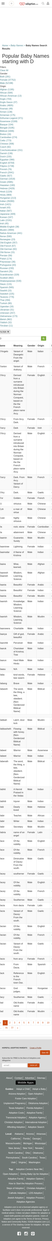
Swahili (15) (6, 290)
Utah (13, 1162)
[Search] (43, 3)
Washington (34, 1162)
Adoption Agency (37, 1117)
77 (12, 1028)
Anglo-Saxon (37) (8, 102)
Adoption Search (36, 1127)
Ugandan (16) (7, 306)
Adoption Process (35, 1198)
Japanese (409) (7, 214)
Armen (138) (6, 112)
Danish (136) (6, 153)
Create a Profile (35, 1048)
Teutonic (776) (7, 297)
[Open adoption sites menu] (11, 3)
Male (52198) (6, 83)
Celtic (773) (5, 140)
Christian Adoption (13, 1122)
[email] (14, 1065)
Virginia (22, 1162)
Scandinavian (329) (9, 274)
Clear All (4, 70)
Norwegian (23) (7, 239)
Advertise (29, 1078)
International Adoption (36, 1122)
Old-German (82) (8, 249)
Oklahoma (38, 1153)
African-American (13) (11, 96)
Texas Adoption (16, 1108)
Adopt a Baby (39, 1089)
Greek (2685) (6, 182)
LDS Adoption (35, 1193)
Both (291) (5, 76)
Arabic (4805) (6, 105)
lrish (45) (4, 223)
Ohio (27, 1153)
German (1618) (7, 179)
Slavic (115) (6, 284)
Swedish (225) (7, 294)
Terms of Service (34, 1219)
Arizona (30, 1134)
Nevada (39, 1148)
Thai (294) (5, 300)
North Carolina (15, 1153)
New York (27, 1148)
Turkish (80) (6, 303)
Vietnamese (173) (8, 316)
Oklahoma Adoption (38, 1103)
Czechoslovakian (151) (11, 150)
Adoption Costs (16, 1113)
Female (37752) (8, 80)
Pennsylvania (12, 1157)
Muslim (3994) (7, 230)
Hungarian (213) (8, 198)
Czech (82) (5, 147)
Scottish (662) (7, 278)
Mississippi (40, 1143)
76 (6, 1028)
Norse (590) (6, 236)
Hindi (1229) (6, 191)
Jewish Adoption (15, 1198)
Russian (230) (7, 268)
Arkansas (41, 1134)
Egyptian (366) (7, 159)
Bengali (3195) (7, 128)
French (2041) (7, 172)
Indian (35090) (7, 201)
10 (48, 1022)
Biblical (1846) (7, 131)
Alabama (19, 1134)
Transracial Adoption (16, 1117)
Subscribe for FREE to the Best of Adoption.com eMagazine (21, 1059)
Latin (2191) (6, 220)
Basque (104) (6, 124)
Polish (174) (6, 259)
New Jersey (14, 1148)
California (15, 1138)
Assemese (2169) (8, 121)
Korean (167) (6, 217)
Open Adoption (35, 1094)
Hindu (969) (6, 195)
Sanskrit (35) (6, 271)
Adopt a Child (23, 1089)
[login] (48, 3)
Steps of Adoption (15, 1188)
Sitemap (41, 1078)
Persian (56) (6, 255)
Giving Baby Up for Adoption (34, 1174)
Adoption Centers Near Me (29, 1169)
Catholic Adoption (17, 1193)
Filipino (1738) (7, 166)
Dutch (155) (6, 156)
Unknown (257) (7, 313)
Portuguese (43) (8, 265)
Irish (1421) (5, 204)
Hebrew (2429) (7, 188)
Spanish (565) (7, 287)
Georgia (36, 1138)
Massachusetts (13, 1143)
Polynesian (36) (7, 262)
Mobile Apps (26, 1082)
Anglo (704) (6, 99)
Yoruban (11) (6, 325)
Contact (18, 1078)
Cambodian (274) (8, 137)
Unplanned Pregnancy (15, 1103)
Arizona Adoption (16, 1094)
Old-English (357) (8, 242)
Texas (42, 1157)
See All (45, 1052)
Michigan (27, 1143)
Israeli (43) (5, 207)
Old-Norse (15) (7, 252)
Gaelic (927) (6, 176)
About (9, 1078)
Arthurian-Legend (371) (11, 118)
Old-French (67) (8, 246)
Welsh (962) (6, 319)
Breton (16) (5, 134)
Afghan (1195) (7, 89)
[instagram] (26, 1233)
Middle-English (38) (9, 227)
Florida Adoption (34, 1108)
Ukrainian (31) (7, 310)
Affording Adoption (16, 1127)
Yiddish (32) (6, 322)
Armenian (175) (7, 115)
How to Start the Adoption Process (26, 1183)
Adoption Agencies (26, 1202)
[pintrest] (33, 1233)
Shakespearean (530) (10, 281)
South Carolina (29, 1157)
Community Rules (19, 1222)
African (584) (6, 93)
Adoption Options (34, 1179)
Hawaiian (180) (7, 185)
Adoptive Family (34, 1113)
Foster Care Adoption (25, 1098)
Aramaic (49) (6, 108)
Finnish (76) (6, 169)
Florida (26, 1138)
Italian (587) (6, 211)
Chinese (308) (7, 144)
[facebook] (19, 1233)
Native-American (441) (11, 233)
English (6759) (7, 163)
